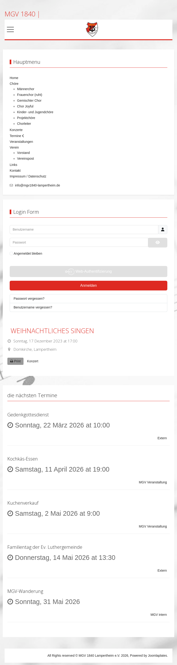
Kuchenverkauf (22, 503)
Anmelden (88, 285)
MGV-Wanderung (25, 591)
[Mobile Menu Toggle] (10, 29)
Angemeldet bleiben (26, 253)
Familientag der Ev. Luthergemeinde (44, 547)
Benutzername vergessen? (33, 307)
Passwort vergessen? (29, 298)
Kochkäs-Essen (22, 459)
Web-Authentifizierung (88, 271)
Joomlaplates (157, 655)
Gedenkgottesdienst (28, 415)
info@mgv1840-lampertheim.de (37, 185)
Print (15, 361)
